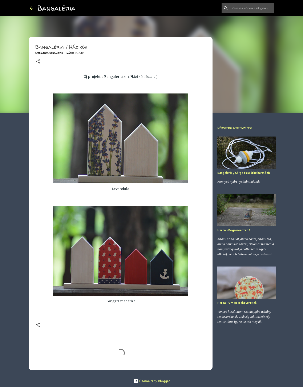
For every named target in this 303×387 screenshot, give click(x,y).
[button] (37, 62)
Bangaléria (56, 8)
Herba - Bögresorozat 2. (234, 230)
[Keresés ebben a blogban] (252, 8)
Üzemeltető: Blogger (151, 381)
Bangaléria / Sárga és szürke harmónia (244, 173)
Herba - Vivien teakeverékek (237, 302)
